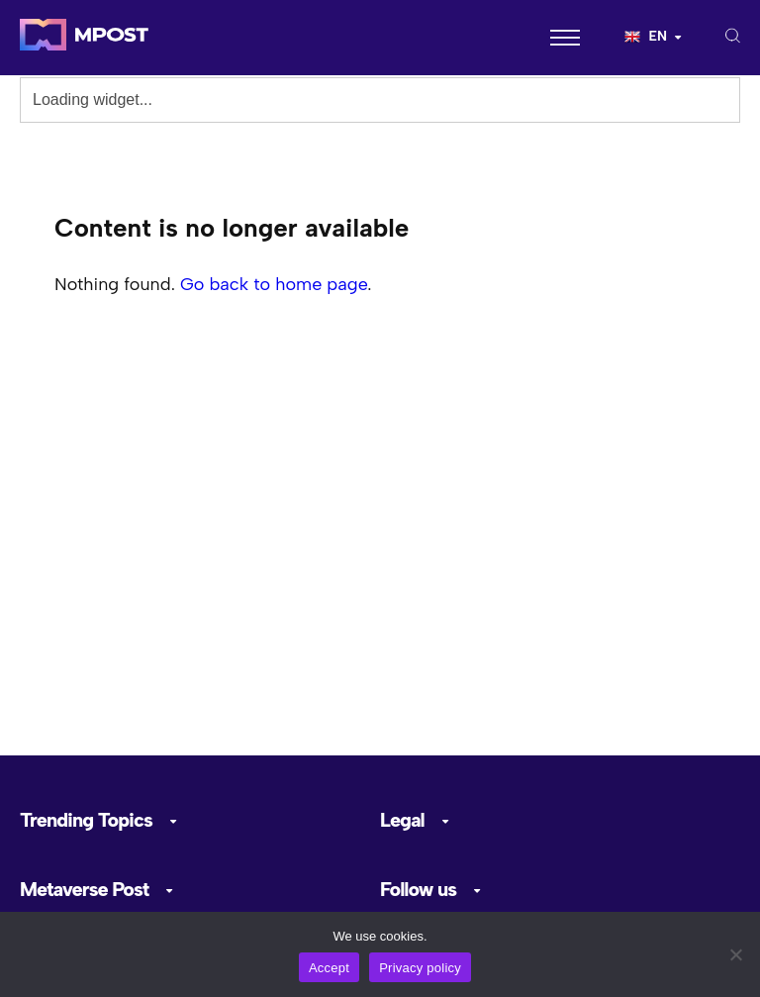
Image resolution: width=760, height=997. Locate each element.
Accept (329, 967)
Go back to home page (273, 284)
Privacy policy (420, 967)
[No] (735, 954)
